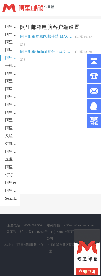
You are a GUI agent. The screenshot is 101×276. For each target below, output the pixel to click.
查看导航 (93, 8)
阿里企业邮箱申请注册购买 (12, 190)
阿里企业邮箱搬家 (12, 97)
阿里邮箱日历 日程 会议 (12, 105)
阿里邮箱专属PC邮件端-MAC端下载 (46, 36)
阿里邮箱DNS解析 (12, 50)
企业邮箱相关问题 (12, 159)
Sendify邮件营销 (12, 198)
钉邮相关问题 (12, 144)
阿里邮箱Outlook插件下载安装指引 (46, 52)
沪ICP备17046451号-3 (35, 232)
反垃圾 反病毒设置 (12, 136)
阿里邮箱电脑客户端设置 (12, 58)
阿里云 (10, 183)
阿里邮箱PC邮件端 (12, 81)
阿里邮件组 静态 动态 (12, 151)
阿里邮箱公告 (12, 34)
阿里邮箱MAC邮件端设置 (12, 89)
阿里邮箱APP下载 (12, 73)
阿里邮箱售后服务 (12, 42)
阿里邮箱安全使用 (12, 120)
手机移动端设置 (12, 66)
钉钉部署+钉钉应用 (12, 175)
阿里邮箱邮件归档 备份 (12, 112)
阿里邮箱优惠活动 (12, 27)
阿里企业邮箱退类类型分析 (12, 128)
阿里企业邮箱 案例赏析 (12, 167)
